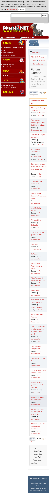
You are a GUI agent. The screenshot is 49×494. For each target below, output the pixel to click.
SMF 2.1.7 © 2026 (36, 483)
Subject (34, 101)
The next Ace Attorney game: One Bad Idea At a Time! (38, 122)
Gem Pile (34, 244)
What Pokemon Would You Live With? (36, 266)
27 (41, 309)
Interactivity (27, 37)
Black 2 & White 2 (8, 52)
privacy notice (12, 9)
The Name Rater (8, 85)
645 (42, 144)
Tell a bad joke (36, 220)
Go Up (32, 439)
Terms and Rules (39, 478)
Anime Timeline (8, 67)
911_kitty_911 (36, 157)
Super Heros (35, 290)
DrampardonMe (36, 130)
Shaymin (42, 113)
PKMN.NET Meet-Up (9, 87)
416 (42, 115)
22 (38, 392)
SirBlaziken (35, 225)
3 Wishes (34, 254)
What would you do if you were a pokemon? (38, 426)
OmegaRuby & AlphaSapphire (13, 47)
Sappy (41, 174)
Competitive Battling (9, 55)
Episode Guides (8, 64)
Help (31, 478)
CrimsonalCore (36, 307)
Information (8, 37)
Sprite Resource (8, 76)
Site (24, 40)
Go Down (33, 93)
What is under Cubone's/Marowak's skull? (38, 195)
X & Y (5, 50)
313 (40, 176)
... (32, 96)
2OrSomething (36, 249)
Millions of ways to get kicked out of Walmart (37, 384)
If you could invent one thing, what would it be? (37, 411)
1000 (42, 159)
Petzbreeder (35, 322)
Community (8, 40)
